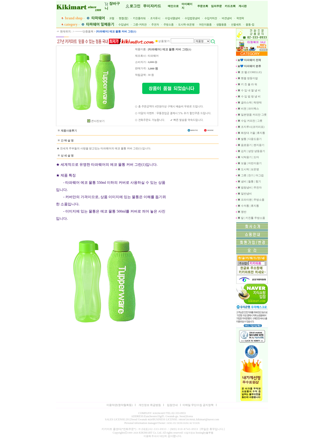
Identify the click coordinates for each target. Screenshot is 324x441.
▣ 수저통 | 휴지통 (248, 205)
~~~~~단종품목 (84, 31)
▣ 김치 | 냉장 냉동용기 (251, 151)
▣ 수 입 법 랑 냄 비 (249, 96)
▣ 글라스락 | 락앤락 (249, 102)
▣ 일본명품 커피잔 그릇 (252, 114)
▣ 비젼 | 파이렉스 (248, 108)
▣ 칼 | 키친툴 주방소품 (251, 217)
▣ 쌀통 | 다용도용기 (249, 139)
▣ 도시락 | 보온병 (248, 169)
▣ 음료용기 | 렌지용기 (250, 145)
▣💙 (248, 60)
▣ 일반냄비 (244, 193)
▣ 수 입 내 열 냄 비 (249, 90)
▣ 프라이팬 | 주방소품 (250, 199)
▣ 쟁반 (241, 211)
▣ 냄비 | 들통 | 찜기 (249, 181)
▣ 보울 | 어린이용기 (249, 163)
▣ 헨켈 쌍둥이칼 (247, 78)
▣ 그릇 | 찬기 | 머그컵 (250, 175)
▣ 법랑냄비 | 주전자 (249, 187)
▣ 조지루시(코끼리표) (250, 126)
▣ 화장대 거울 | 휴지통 (251, 132)
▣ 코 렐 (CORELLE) (249, 72)
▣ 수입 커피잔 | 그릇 (249, 120)
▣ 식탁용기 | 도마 (248, 157)
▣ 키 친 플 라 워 (247, 84)
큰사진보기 (95, 121)
